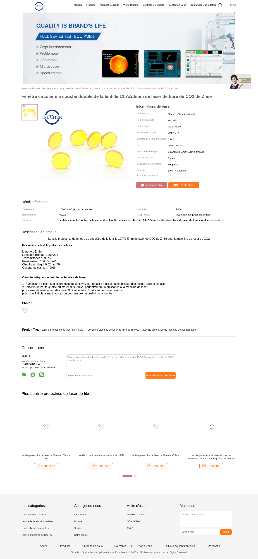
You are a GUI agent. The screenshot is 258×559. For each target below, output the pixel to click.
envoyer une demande (160, 375)
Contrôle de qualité (153, 5)
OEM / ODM (133, 521)
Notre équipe (80, 535)
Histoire (78, 521)
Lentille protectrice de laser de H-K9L (62, 329)
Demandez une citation (203, 5)
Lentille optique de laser (34, 514)
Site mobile (213, 546)
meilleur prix (151, 185)
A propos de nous (92, 546)
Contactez (183, 185)
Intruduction (80, 514)
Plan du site (145, 546)
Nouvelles (120, 546)
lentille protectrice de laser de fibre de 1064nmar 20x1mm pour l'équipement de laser (211, 457)
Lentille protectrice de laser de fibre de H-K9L (113, 329)
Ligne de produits (136, 514)
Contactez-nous (177, 5)
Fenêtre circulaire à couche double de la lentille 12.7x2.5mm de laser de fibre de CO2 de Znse (129, 88)
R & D (130, 528)
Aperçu (44, 546)
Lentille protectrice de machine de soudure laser (170, 329)
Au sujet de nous (109, 5)
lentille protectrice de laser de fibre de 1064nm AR (46, 457)
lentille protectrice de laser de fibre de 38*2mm (156, 455)
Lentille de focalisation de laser (37, 521)
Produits (90, 5)
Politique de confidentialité (179, 546)
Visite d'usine (130, 5)
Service (78, 528)
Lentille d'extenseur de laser (36, 528)
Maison (78, 5)
